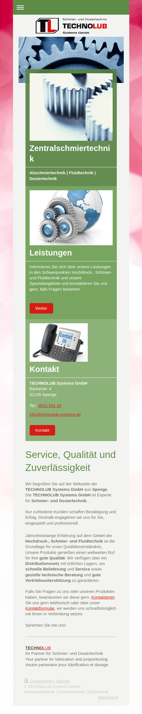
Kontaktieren (103, 597)
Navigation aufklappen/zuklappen (71, 7)
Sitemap (63, 681)
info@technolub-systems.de (55, 414)
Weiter (41, 308)
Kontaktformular (40, 608)
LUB (38, 647)
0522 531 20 (49, 405)
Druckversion (39, 681)
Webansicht (108, 697)
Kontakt (42, 430)
